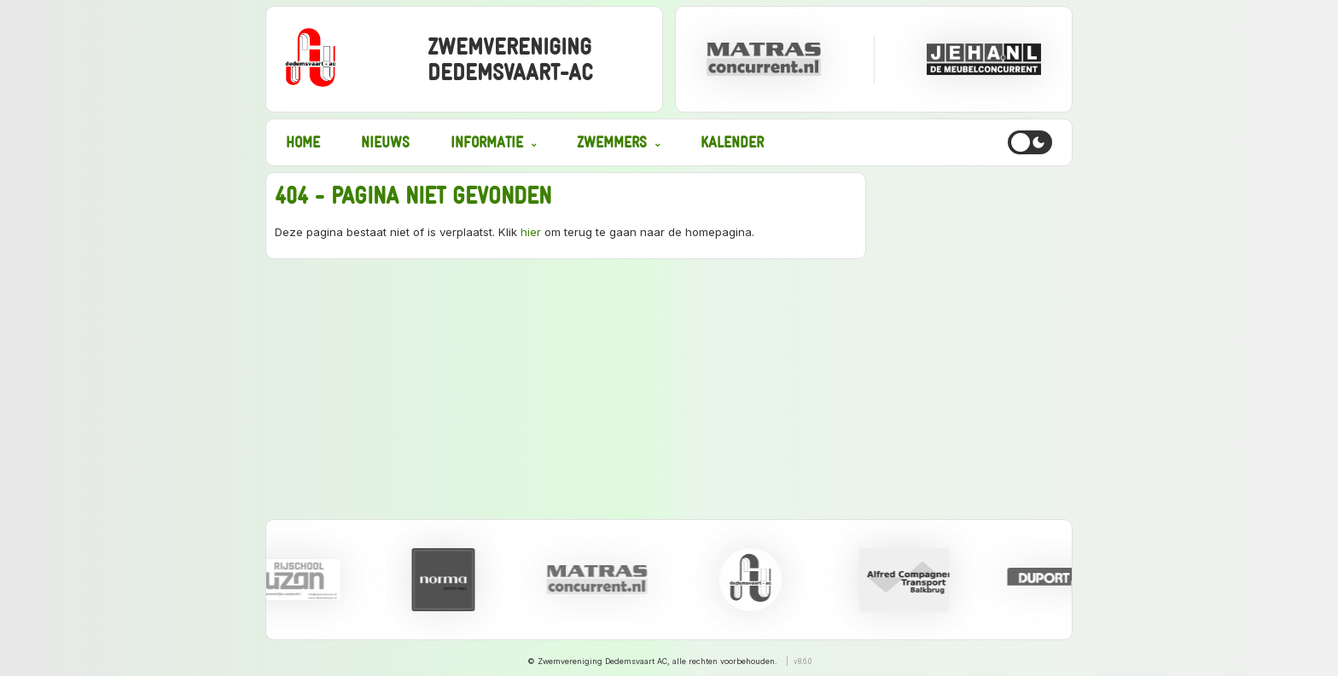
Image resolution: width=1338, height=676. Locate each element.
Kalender (732, 142)
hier (531, 232)
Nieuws (385, 142)
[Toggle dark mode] (1030, 142)
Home (303, 142)
